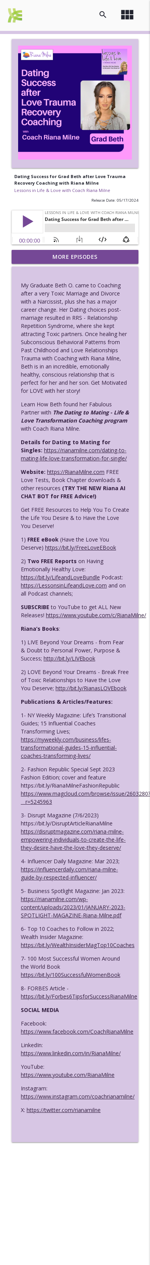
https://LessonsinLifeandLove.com (64, 585)
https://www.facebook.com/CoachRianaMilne (77, 1031)
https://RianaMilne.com (75, 471)
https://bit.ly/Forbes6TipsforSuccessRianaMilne (79, 996)
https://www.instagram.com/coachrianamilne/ (78, 1096)
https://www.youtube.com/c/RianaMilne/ (96, 615)
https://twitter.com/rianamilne (64, 1110)
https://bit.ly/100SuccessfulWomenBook (70, 974)
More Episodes (75, 256)
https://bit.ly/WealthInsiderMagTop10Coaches (78, 945)
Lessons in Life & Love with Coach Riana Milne (62, 190)
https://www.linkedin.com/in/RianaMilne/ (71, 1053)
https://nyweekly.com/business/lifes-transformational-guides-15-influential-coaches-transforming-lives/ (69, 747)
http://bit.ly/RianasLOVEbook (91, 688)
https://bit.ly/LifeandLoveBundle (60, 577)
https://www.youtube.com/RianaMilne (68, 1074)
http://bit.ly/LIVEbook (69, 658)
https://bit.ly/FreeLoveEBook (80, 547)
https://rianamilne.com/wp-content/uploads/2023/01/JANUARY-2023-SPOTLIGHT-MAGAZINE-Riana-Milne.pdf (73, 907)
